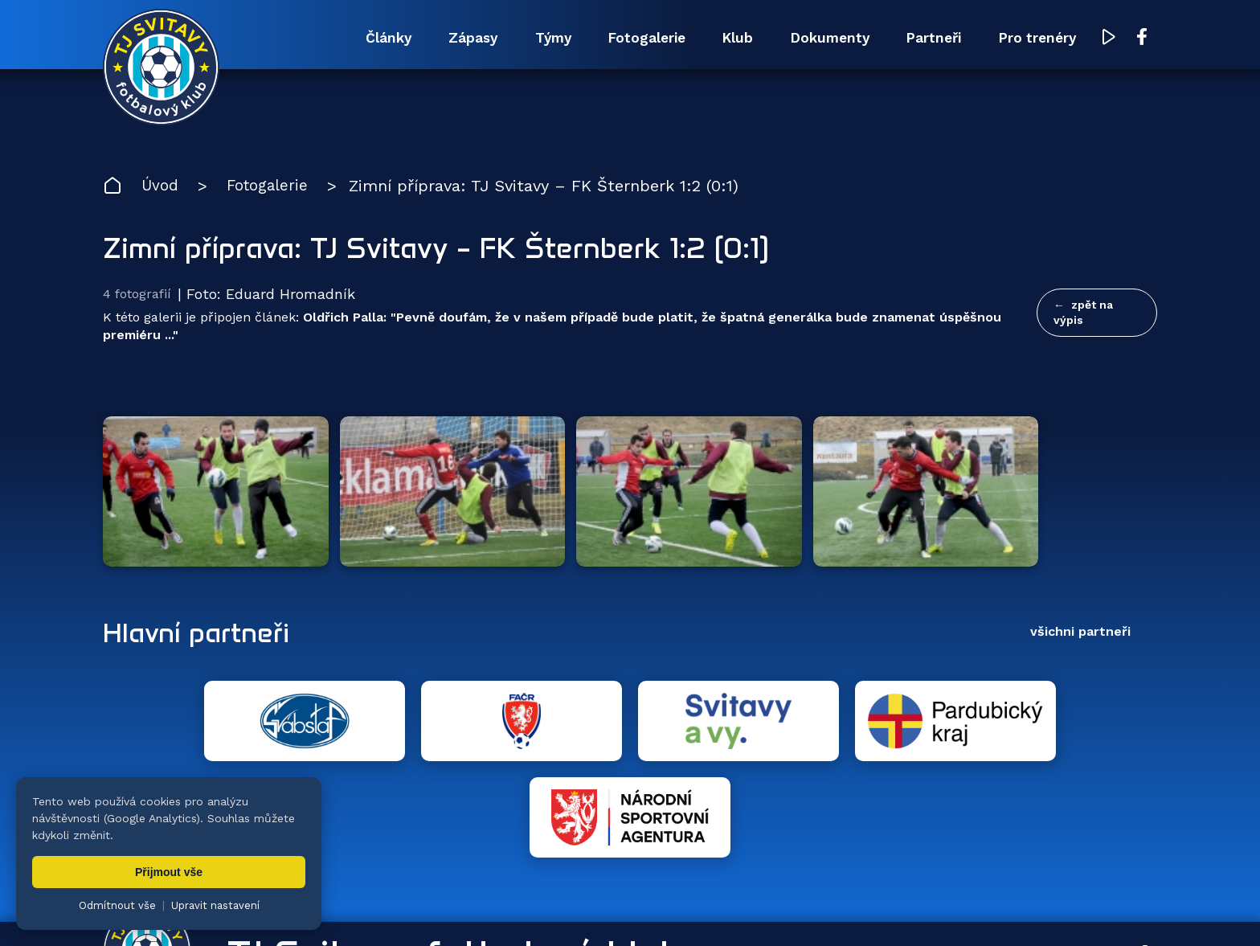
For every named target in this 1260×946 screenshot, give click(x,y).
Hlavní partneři (201, 578)
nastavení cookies (662, 909)
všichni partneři (1080, 578)
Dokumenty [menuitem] (800, 38)
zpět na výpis (1083, 314)
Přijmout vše (168, 872)
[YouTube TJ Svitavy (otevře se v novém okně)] (1109, 39)
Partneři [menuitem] (917, 38)
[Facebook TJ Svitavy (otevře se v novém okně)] (1142, 38)
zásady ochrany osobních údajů (806, 909)
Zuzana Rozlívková (356, 909)
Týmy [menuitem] (489, 38)
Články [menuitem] (305, 38)
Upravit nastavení (215, 905)
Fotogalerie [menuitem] (595, 38)
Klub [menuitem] (697, 38)
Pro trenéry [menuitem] (1032, 38)
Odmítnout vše (117, 905)
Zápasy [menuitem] (399, 38)
